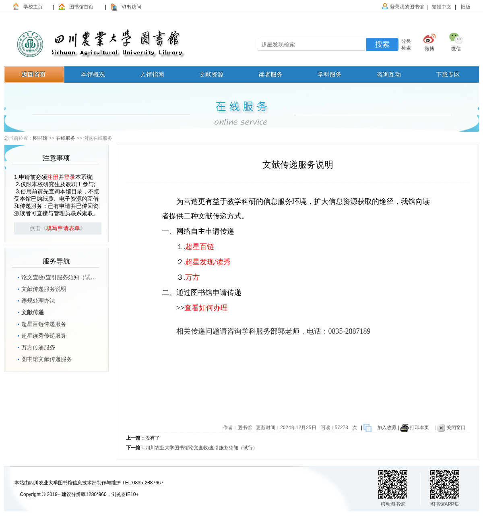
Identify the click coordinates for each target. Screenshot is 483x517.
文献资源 (211, 74)
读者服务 (270, 74)
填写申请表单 (63, 228)
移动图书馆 (393, 504)
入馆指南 (152, 74)
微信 (456, 49)
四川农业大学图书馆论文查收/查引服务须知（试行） (201, 448)
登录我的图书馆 (407, 7)
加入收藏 (386, 427)
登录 (69, 177)
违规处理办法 (34, 299)
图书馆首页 (81, 7)
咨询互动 (389, 74)
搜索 (382, 44)
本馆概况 (93, 74)
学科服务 (330, 74)
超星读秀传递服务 (39, 334)
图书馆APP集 (444, 504)
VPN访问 (131, 7)
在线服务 (65, 138)
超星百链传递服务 (39, 322)
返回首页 (34, 74)
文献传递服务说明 (39, 287)
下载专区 (448, 74)
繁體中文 (441, 7)
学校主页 (33, 7)
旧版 (465, 7)
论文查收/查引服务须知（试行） (56, 276)
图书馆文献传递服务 (42, 357)
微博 (429, 49)
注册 (52, 177)
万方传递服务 (34, 346)
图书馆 (40, 138)
